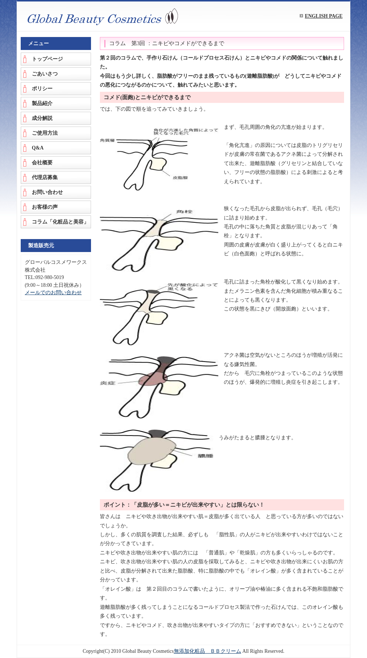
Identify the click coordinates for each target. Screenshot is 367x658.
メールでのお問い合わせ (53, 292)
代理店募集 (45, 177)
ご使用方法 (45, 133)
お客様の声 (45, 207)
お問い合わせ (47, 192)
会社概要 (42, 162)
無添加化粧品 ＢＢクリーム (207, 651)
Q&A (38, 148)
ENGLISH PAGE (324, 16)
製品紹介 (42, 103)
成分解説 (42, 118)
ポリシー (42, 88)
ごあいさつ (45, 74)
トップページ (47, 59)
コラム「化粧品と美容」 (60, 222)
